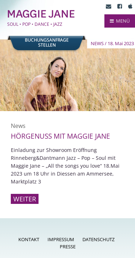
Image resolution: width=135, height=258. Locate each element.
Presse (68, 246)
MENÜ (120, 21)
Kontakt (28, 239)
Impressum (61, 239)
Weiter (24, 199)
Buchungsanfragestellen (47, 43)
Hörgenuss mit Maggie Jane (60, 136)
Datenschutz (98, 239)
